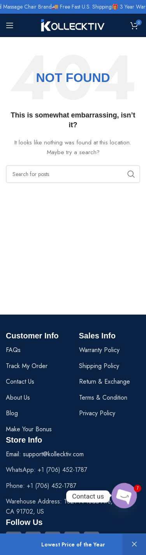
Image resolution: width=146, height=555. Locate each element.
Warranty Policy (99, 349)
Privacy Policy (97, 413)
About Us (18, 397)
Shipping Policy (99, 365)
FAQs (13, 349)
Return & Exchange (104, 381)
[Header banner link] (73, 7)
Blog (12, 413)
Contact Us (20, 381)
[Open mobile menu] (10, 25)
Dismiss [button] (134, 544)
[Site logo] (73, 24)
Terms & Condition (103, 397)
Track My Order (26, 365)
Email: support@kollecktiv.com (45, 454)
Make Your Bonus (29, 429)
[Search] (73, 174)
